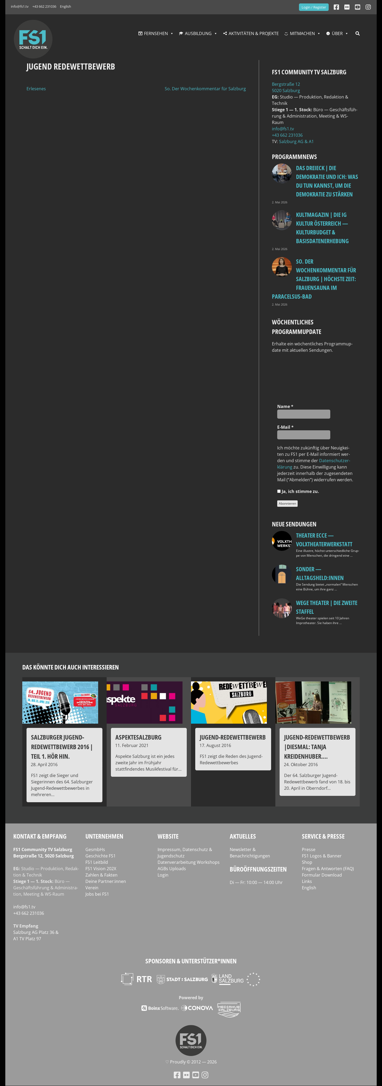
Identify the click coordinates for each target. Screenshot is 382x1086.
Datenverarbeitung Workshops (189, 862)
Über (337, 33)
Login (163, 875)
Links (307, 881)
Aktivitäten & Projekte (254, 33)
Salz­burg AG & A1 (296, 141)
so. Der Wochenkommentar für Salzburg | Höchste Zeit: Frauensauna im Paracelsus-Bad (314, 278)
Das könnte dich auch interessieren (70, 667)
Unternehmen (104, 836)
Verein (91, 888)
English (65, 6)
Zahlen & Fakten (101, 875)
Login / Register (314, 7)
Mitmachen (302, 33)
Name (285, 406)
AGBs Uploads (172, 869)
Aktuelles (243, 836)
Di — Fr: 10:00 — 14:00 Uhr (256, 882)
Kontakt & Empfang (40, 836)
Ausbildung (198, 33)
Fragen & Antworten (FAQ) (328, 869)
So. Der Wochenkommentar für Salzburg (205, 89)
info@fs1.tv (20, 6)
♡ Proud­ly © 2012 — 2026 (191, 1062)
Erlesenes (36, 89)
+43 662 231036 (44, 6)
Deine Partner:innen (105, 881)
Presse (308, 849)
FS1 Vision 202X (100, 869)
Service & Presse (323, 836)
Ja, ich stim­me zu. (298, 491)
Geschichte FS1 (100, 856)
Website (168, 836)
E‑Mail (285, 427)
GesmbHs (95, 849)
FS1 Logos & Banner (322, 856)
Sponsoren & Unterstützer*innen (191, 960)
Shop (307, 862)
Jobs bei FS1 (97, 894)
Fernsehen (156, 33)
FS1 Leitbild (96, 862)
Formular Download (322, 875)
